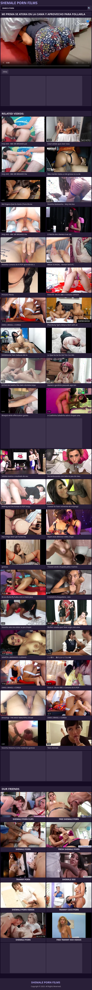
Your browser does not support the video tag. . (46, 43)
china (5, 72)
